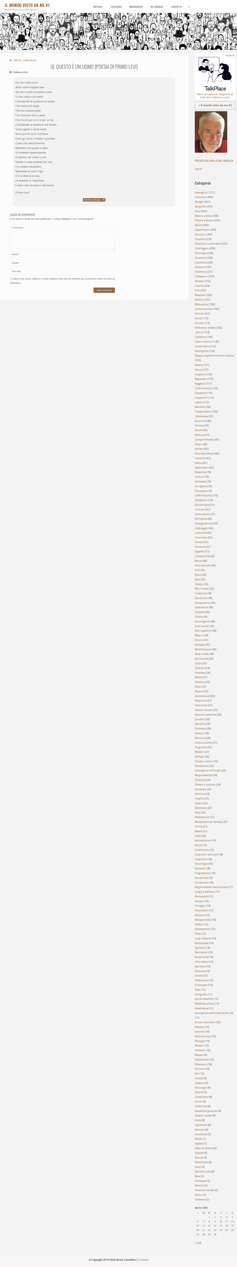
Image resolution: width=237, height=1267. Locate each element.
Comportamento (204, 439)
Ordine (199, 924)
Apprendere (202, 467)
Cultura (199, 476)
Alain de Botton (204, 1148)
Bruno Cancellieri (205, 1022)
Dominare (200, 807)
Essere (198, 803)
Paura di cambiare (205, 714)
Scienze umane (203, 1115)
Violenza (200, 668)
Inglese (199, 1143)
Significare (201, 1124)
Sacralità (200, 723)
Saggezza (200, 383)
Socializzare (201, 882)
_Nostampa (201, 416)
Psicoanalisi (201, 910)
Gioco (198, 574)
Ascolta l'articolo (94, 199)
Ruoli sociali (202, 626)
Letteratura (29, 60)
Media (198, 677)
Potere (198, 444)
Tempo (199, 584)
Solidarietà (201, 877)
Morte (198, 560)
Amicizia (200, 793)
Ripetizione (201, 1162)
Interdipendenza (204, 453)
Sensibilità (201, 1134)
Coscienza (200, 262)
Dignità (199, 1152)
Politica (199, 299)
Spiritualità (201, 658)
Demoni (199, 733)
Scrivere (199, 1068)
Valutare (200, 267)
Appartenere (202, 229)
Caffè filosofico (204, 495)
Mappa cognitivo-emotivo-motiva (214, 355)
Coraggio (200, 905)
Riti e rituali (202, 588)
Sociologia (201, 1087)
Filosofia (200, 239)
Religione (200, 206)
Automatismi (202, 514)
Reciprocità (201, 957)
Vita (197, 290)
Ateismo (199, 915)
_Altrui (17, 60)
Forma (198, 826)
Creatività (200, 593)
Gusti (198, 1166)
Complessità (202, 556)
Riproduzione (203, 1171)
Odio (197, 812)
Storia (198, 845)
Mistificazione (203, 649)
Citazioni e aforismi (206, 854)
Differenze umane (205, 327)
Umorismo (201, 537)
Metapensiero (203, 919)
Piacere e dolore (204, 220)
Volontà (199, 425)
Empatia (200, 612)
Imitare (199, 448)
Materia (199, 1185)
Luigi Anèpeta (203, 938)
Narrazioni (201, 952)
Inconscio (200, 234)
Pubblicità (201, 1106)
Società (199, 323)
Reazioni (200, 1129)
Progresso (200, 747)
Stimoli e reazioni (205, 784)
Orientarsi (201, 1064)
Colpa (198, 663)
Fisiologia (200, 1180)
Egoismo (200, 947)
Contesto (200, 1199)
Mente (198, 225)
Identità (199, 406)
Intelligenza (201, 351)
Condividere (202, 346)
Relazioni (200, 295)
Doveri (199, 1194)
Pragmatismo (202, 873)
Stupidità (200, 472)
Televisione (201, 980)
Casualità (200, 458)
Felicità (199, 313)
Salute (198, 1138)
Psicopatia (201, 490)
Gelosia (199, 1157)
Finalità (199, 798)
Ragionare (200, 378)
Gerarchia (200, 421)
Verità (198, 318)
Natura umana (203, 215)
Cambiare (200, 337)
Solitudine (201, 518)
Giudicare (200, 257)
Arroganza (201, 486)
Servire (199, 1092)
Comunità (200, 532)
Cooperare (201, 397)
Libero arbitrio (203, 341)
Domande (200, 481)
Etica (197, 211)
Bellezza (199, 434)
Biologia (200, 1041)
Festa (198, 835)
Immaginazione (204, 523)
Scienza (199, 542)
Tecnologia (201, 863)
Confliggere (202, 248)
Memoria (200, 738)
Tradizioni (201, 859)
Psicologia (201, 253)
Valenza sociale (203, 710)
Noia (197, 1176)
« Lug (198, 1242)
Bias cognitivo (203, 630)
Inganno (199, 551)
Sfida (198, 933)
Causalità (200, 393)
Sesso (198, 686)
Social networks (204, 999)
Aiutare (199, 901)
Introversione (203, 840)
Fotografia (201, 994)
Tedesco (199, 1083)
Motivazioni (202, 304)
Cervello (200, 719)
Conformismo (203, 388)
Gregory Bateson (204, 891)
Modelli (199, 751)
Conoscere (201, 197)
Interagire (200, 192)
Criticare (200, 509)
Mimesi (199, 1045)
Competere (201, 276)
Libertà (199, 285)
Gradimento (202, 849)
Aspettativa (201, 1008)
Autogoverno (202, 602)
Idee (197, 579)
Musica (199, 691)
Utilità (198, 975)
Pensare (199, 281)
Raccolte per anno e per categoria (214, 160)
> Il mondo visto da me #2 (215, 105)
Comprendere (203, 411)
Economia (200, 789)
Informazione (202, 565)
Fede (197, 989)
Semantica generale (206, 1111)
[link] (189, 6)
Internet (199, 1031)
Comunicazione (204, 309)
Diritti (198, 1101)
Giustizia (200, 779)
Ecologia (200, 644)
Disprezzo (200, 700)
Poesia (198, 616)
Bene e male (202, 654)
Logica (198, 402)
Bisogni (199, 201)
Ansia (198, 1120)
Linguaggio (201, 528)
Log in (198, 168)
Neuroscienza (203, 1036)
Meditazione (202, 817)
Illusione (200, 546)
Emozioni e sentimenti (208, 243)
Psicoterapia (202, 504)
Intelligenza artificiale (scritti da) (214, 1013)
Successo (200, 868)
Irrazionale (201, 985)
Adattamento (202, 929)
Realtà (198, 831)
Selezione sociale (204, 1190)
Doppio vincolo (204, 761)
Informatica (201, 961)
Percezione (201, 598)
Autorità (200, 971)
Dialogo (199, 756)
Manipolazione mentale (208, 821)
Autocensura (202, 696)
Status (198, 462)
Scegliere (200, 374)
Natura (199, 635)
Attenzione (201, 705)
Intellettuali (202, 1059)
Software (200, 1050)
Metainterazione (204, 1003)
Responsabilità (203, 775)
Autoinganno (202, 621)
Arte (197, 570)
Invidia (199, 1078)
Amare (198, 365)
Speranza (200, 966)
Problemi (200, 728)
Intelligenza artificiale (207, 770)
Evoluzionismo (203, 742)
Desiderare (201, 500)
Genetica (200, 682)
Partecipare (201, 943)
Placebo (199, 1027)
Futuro (199, 640)
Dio (197, 1073)
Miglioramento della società (211, 887)
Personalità (201, 896)
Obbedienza (202, 766)
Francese (200, 672)
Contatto (143, 1259)
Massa (198, 1055)
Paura (198, 369)
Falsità (198, 430)
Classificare (201, 1096)
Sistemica (200, 271)
